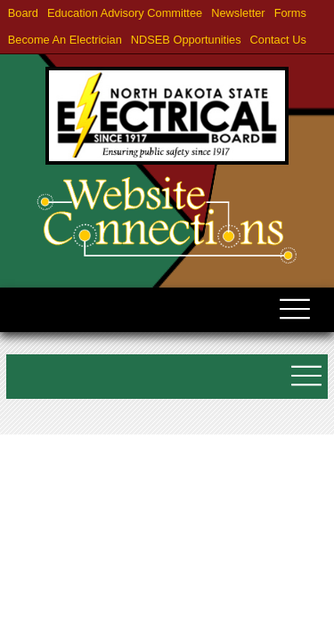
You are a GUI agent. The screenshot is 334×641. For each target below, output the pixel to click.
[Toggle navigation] (294, 317)
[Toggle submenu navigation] (305, 383)
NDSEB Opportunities (186, 39)
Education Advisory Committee (124, 13)
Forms (290, 13)
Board (23, 13)
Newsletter (238, 13)
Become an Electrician (65, 39)
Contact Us (278, 39)
